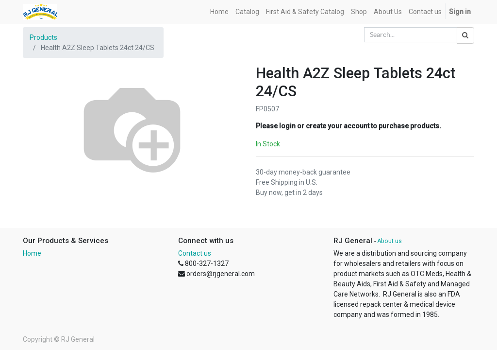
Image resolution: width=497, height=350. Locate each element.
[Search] (465, 35)
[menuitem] (219, 11)
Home (32, 253)
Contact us (194, 253)
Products (43, 37)
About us (389, 241)
